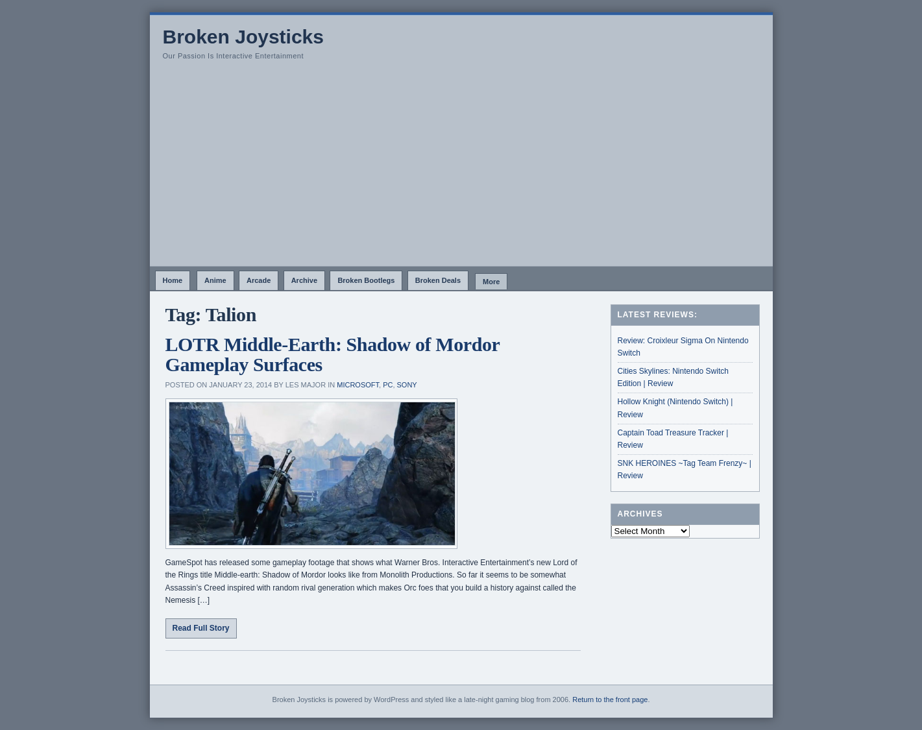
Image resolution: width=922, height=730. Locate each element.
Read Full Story (201, 628)
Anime (215, 280)
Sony (407, 385)
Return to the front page (610, 699)
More (491, 282)
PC (388, 385)
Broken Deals (438, 280)
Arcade (259, 280)
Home (173, 280)
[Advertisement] (461, 169)
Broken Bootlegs (365, 280)
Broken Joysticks (243, 36)
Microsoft (358, 385)
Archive (304, 280)
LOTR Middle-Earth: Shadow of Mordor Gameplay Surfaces (332, 355)
